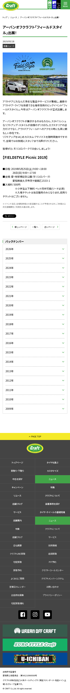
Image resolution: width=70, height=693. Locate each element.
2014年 (9, 361)
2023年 (9, 277)
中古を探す (17, 479)
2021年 (9, 296)
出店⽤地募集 (17, 595)
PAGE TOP (36, 436)
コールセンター (46, 6)
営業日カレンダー (17, 586)
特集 (52, 487)
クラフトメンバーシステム (52, 578)
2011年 (9, 390)
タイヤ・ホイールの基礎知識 (52, 512)
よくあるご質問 (17, 578)
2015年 (9, 352)
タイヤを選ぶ (52, 462)
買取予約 (17, 570)
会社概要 (17, 545)
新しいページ (21, 226)
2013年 (9, 371)
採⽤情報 (52, 545)
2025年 (9, 258)
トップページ (17, 462)
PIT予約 (52, 562)
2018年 (9, 324)
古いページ (49, 226)
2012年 (9, 380)
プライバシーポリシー (52, 595)
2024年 (9, 268)
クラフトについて (52, 495)
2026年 (9, 249)
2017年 (9, 333)
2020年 (9, 305)
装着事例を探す (28, 6)
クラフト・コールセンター (52, 570)
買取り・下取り (17, 470)
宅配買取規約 (17, 603)
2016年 (9, 343)
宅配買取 (17, 562)
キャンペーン (17, 487)
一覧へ (35, 226)
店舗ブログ (17, 503)
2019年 (9, 314)
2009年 (9, 408)
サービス (17, 512)
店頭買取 (52, 553)
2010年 (9, 399)
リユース (17, 495)
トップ (5, 17)
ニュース (13, 17)
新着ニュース (9, 46)
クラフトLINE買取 (17, 553)
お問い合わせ (52, 586)
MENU (65, 6)
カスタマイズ (52, 470)
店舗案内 (56, 6)
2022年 (9, 286)
